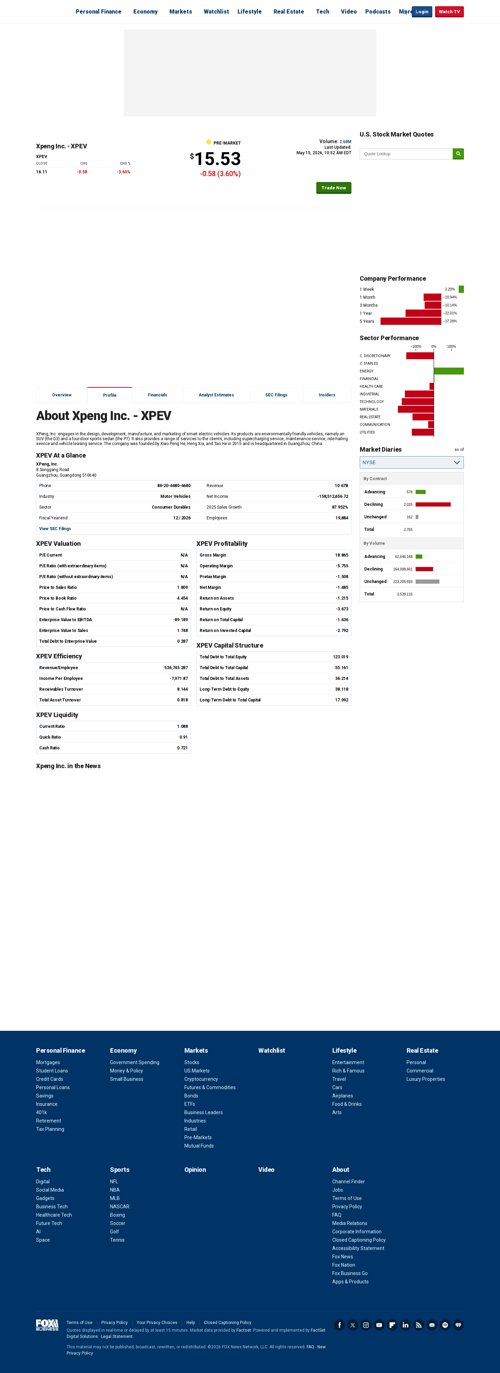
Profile (110, 395)
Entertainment (348, 1062)
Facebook (339, 1325)
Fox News (342, 1256)
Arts (337, 1112)
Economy (145, 11)
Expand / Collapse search (405, 12)
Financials (157, 395)
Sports (119, 1169)
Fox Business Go (350, 1273)
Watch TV (449, 11)
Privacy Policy (347, 1206)
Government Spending (134, 1062)
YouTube (379, 1325)
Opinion (195, 1169)
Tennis (117, 1240)
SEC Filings (276, 395)
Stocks (191, 1062)
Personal (416, 1062)
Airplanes (342, 1096)
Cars (337, 1087)
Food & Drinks (347, 1104)
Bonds (191, 1096)
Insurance (47, 1104)
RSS (418, 1325)
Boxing (117, 1215)
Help (190, 1322)
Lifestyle (250, 11)
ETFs (189, 1104)
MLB (115, 1198)
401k (41, 1112)
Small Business (126, 1079)
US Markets (197, 1071)
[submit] (458, 154)
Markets (180, 11)
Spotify (445, 1325)
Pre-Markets (198, 1137)
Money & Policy (126, 1071)
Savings (44, 1096)
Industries (195, 1121)
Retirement (48, 1121)
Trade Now (334, 187)
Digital (43, 1181)
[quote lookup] (406, 153)
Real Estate (289, 11)
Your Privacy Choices (157, 1322)
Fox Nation (343, 1265)
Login (422, 11)
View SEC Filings (55, 528)
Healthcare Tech (54, 1215)
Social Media (50, 1190)
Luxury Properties (426, 1079)
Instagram (366, 1325)
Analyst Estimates (216, 395)
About (340, 1169)
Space (43, 1240)
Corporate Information (357, 1231)
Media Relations (349, 1223)
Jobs (337, 1190)
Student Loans (52, 1071)
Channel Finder (348, 1181)
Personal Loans (53, 1087)
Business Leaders (203, 1112)
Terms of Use (347, 1198)
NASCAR (120, 1206)
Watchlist (216, 11)
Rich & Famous (348, 1071)
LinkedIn (405, 1325)
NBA (115, 1190)
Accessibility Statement (358, 1248)
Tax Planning (50, 1129)
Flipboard (392, 1325)
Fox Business (52, 11)
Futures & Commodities (210, 1087)
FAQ (336, 1215)
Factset (243, 1330)
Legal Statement (117, 1336)
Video (349, 11)
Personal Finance (99, 11)
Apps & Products (350, 1281)
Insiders (327, 395)
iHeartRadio (458, 1325)
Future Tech (49, 1223)
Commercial (420, 1071)
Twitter (352, 1325)
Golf (114, 1231)
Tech (322, 11)
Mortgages (48, 1062)
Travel (339, 1079)
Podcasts (378, 11)
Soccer (117, 1223)
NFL (114, 1181)
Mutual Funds (199, 1146)
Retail (190, 1129)
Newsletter (432, 1325)
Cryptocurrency (201, 1079)
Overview (62, 395)
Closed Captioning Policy (359, 1240)
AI (38, 1231)
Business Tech (52, 1206)
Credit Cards (49, 1079)
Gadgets (45, 1198)
